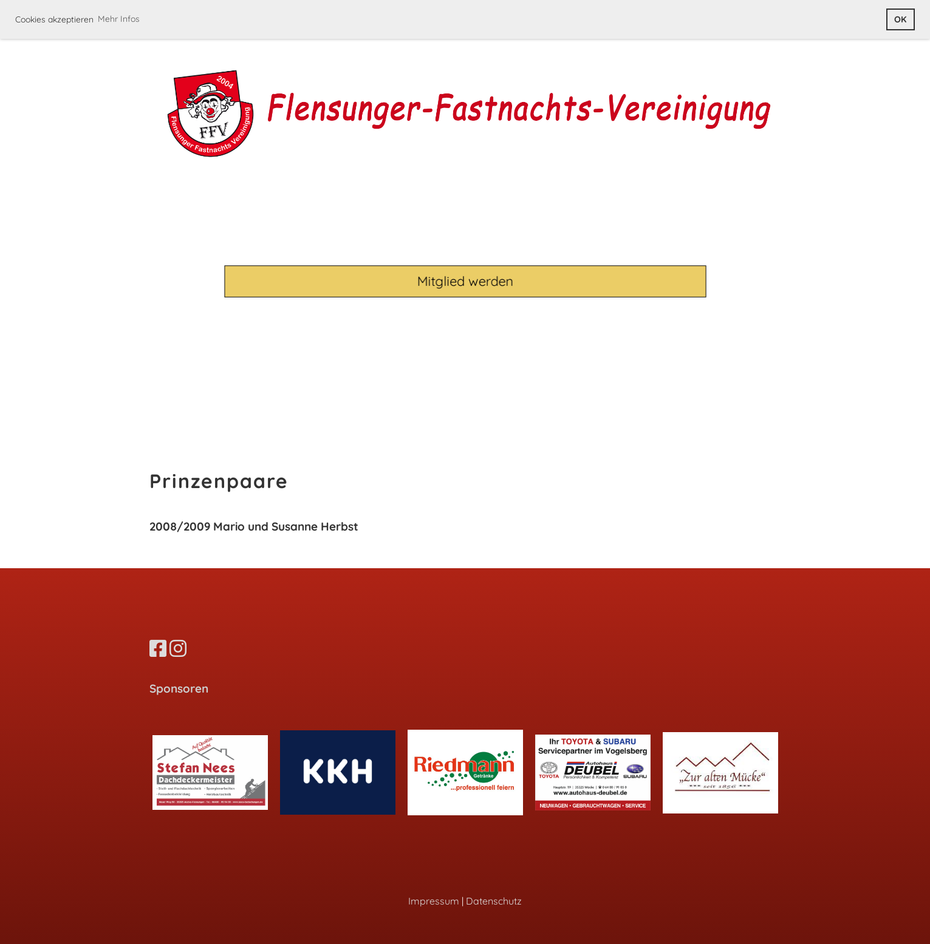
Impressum (433, 901)
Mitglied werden (465, 281)
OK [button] (900, 19)
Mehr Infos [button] (119, 18)
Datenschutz (494, 901)
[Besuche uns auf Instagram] (177, 648)
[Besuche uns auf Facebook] (157, 648)
